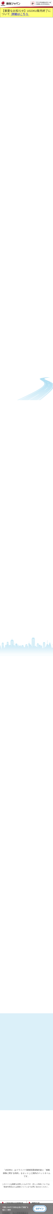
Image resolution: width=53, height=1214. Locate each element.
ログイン (40, 1208)
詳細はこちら (19, 14)
